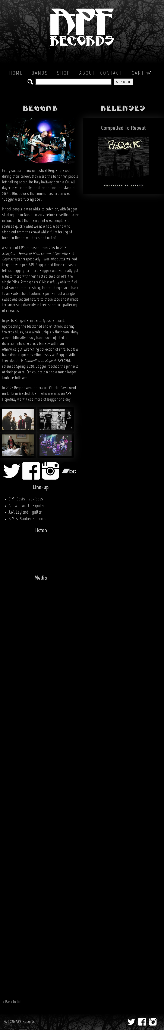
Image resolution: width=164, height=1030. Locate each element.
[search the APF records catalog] (73, 82)
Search (123, 82)
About (87, 73)
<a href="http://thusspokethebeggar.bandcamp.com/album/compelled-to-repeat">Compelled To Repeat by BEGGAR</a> (36, 552)
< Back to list (11, 1002)
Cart (141, 73)
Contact (111, 73)
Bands (40, 73)
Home (16, 73)
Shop (63, 73)
